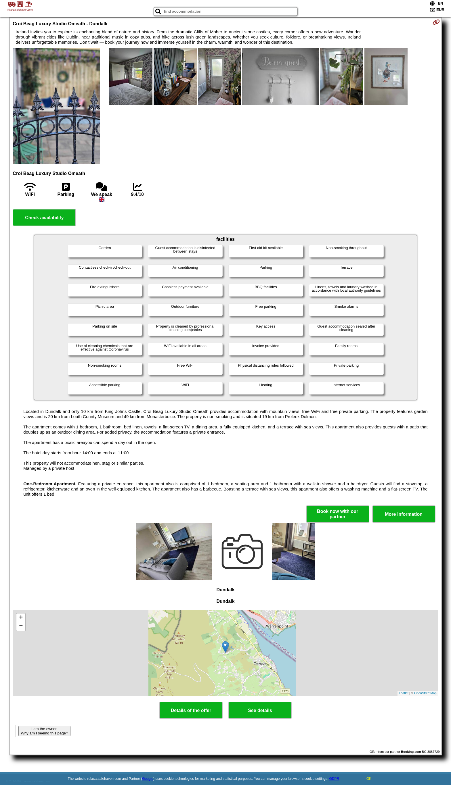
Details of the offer (191, 710)
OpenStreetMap (425, 693)
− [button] (21, 626)
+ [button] (21, 617)
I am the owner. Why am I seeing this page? (44, 731)
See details (260, 710)
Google (147, 779)
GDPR (334, 779)
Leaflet (403, 693)
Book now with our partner (337, 514)
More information (404, 514)
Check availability (44, 217)
